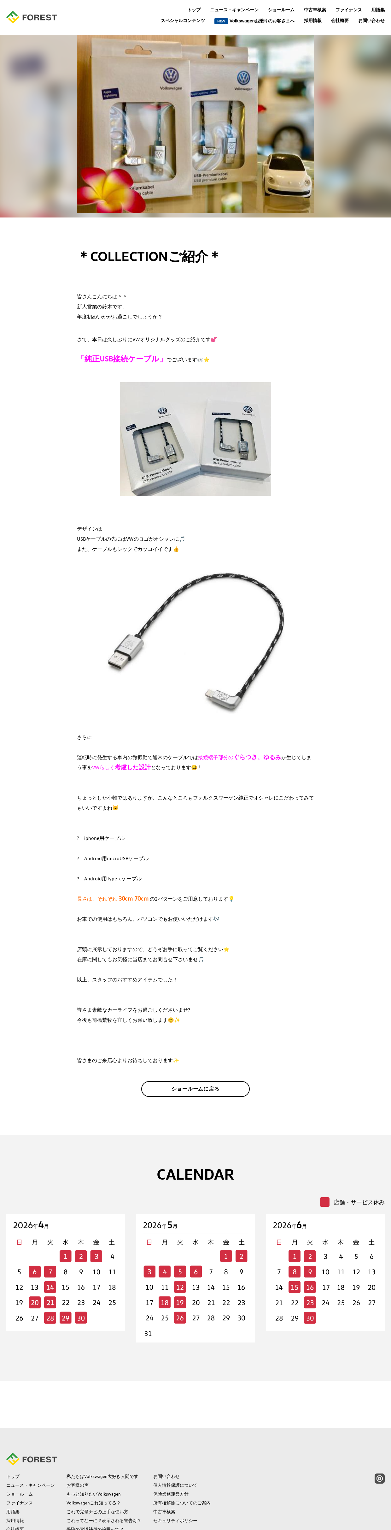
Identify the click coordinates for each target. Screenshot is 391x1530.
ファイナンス (349, 10)
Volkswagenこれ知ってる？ (94, 1463)
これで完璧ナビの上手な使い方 (97, 1471)
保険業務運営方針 (171, 1454)
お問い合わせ (371, 20)
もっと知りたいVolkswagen (94, 1454)
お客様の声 (78, 1445)
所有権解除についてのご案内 (182, 1463)
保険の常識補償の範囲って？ (95, 1489)
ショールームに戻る (195, 1093)
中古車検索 (315, 10)
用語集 (378, 10)
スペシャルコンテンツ (183, 20)
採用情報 (313, 20)
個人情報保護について (175, 1445)
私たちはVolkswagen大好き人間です (102, 1436)
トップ (194, 10)
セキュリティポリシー (175, 1480)
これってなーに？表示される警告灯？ (104, 1480)
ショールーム (281, 10)
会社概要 (340, 20)
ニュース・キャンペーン (234, 10)
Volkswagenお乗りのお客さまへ (254, 21)
